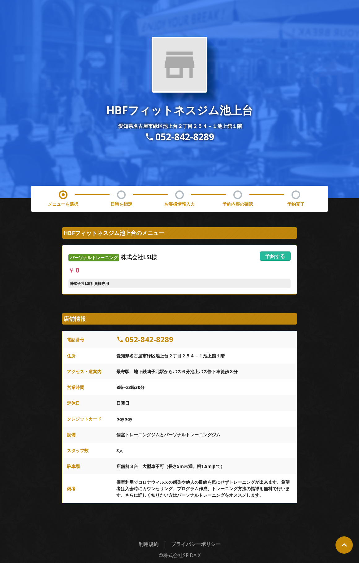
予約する (275, 256)
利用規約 (148, 544)
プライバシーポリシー (196, 544)
